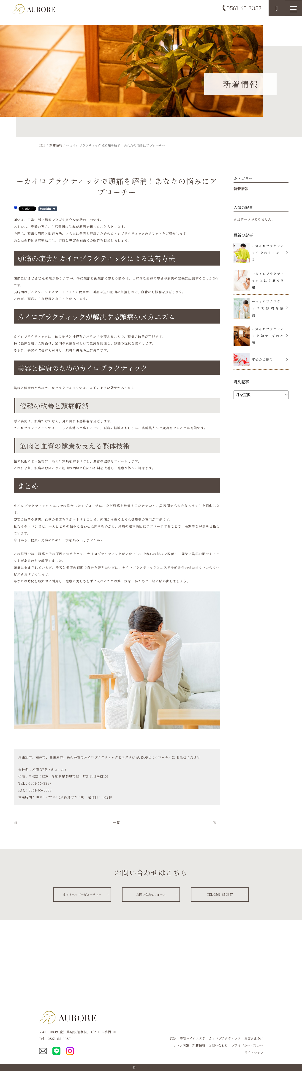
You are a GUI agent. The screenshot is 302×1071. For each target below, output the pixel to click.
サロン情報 (181, 1045)
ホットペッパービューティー (82, 894)
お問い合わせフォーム (151, 894)
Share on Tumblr (47, 208)
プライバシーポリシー (247, 1045)
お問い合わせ (218, 1045)
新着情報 (55, 145)
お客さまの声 (253, 1038)
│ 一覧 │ (117, 822)
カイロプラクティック (225, 1038)
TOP (42, 145)
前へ (17, 822)
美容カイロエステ (192, 1038)
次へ (216, 822)
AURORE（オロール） (152, 1067)
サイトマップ (254, 1052)
